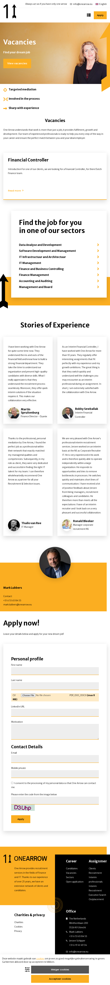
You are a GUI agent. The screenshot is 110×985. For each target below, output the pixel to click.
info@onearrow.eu (82, 4)
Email (14, 754)
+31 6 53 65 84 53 (12, 602)
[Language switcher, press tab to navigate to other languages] (101, 4)
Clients (92, 870)
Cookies (18, 928)
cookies (40, 964)
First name (16, 666)
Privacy (18, 932)
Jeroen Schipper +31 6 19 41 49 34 (78, 944)
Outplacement (96, 900)
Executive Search (97, 896)
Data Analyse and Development (40, 246)
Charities (18, 923)
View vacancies (17, 65)
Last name (16, 681)
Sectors (70, 878)
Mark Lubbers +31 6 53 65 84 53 (78, 935)
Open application (74, 883)
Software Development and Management (47, 252)
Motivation (17, 723)
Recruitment (95, 874)
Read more (14, 192)
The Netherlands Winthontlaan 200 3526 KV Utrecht (78, 924)
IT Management (30, 264)
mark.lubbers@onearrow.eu (17, 606)
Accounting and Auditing (35, 282)
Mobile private (18, 769)
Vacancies (71, 874)
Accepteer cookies (73, 977)
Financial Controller (28, 161)
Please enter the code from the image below (34, 796)
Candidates (72, 870)
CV (14, 696)
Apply (100, 16)
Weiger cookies (43, 977)
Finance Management (34, 276)
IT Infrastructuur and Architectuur (42, 258)
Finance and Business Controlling (41, 270)
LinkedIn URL (18, 708)
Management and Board (35, 288)
